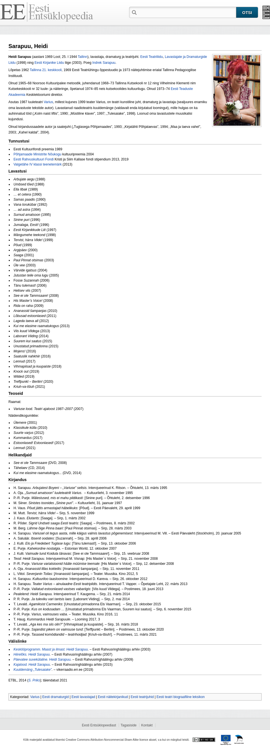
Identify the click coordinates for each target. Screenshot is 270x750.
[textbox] (187, 12)
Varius (48, 102)
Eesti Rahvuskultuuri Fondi (34, 159)
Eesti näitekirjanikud (113, 697)
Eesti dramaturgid (55, 697)
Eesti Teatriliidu (151, 57)
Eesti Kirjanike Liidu (49, 63)
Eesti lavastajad (83, 697)
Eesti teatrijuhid (142, 697)
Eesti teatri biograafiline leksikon (180, 697)
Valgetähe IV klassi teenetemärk (38, 164)
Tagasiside (129, 725)
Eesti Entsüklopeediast (99, 725)
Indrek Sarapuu (103, 63)
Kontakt (147, 725)
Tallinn (82, 57)
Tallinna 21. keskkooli (46, 70)
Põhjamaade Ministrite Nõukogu (37, 154)
